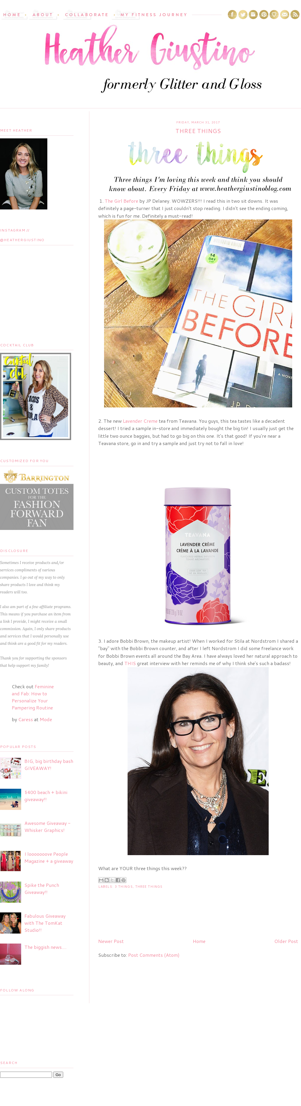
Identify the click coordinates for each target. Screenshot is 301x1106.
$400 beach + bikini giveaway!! (45, 796)
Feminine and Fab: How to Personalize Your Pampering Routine (33, 697)
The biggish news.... (45, 947)
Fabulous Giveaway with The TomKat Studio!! (45, 922)
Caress (25, 719)
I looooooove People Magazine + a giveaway (48, 857)
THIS (130, 663)
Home (199, 941)
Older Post (286, 941)
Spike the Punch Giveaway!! (41, 888)
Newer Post (111, 941)
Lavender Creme (140, 420)
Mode (46, 719)
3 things (124, 886)
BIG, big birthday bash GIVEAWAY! (48, 764)
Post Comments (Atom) (154, 954)
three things (149, 886)
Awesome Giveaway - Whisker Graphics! (47, 826)
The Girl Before (121, 200)
